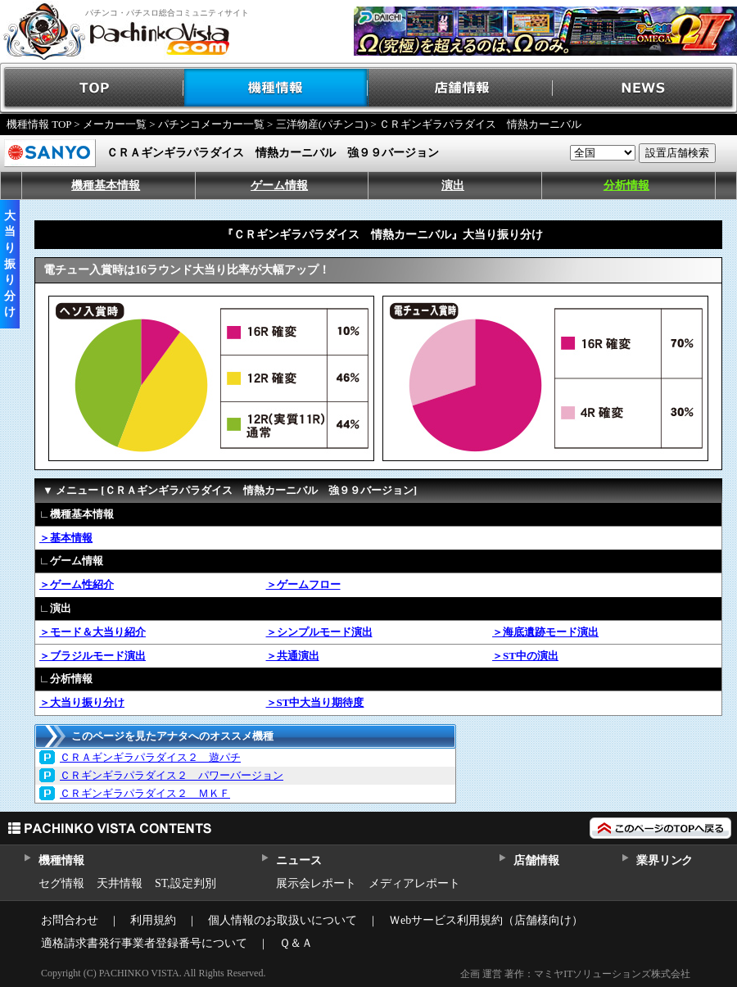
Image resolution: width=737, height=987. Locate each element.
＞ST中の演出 (525, 656)
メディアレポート (414, 883)
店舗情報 (460, 88)
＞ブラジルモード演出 (92, 656)
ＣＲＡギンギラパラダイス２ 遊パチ (150, 757)
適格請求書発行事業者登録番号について (144, 943)
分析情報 (626, 185)
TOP (92, 88)
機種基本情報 (105, 185)
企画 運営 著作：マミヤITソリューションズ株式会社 (575, 974)
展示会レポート (316, 883)
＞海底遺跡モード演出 (545, 632)
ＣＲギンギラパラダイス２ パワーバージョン (171, 775)
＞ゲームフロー (303, 584)
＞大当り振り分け (81, 702)
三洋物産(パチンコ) (322, 124)
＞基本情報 (66, 538)
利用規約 (153, 920)
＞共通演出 (292, 656)
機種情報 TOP (39, 124)
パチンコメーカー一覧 (211, 124)
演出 (452, 185)
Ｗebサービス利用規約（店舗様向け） (486, 920)
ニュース (298, 860)
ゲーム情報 (279, 185)
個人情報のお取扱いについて (282, 920)
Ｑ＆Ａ (296, 943)
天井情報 (119, 883)
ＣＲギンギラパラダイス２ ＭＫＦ (145, 793)
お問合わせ (69, 920)
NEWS (645, 88)
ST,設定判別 (185, 883)
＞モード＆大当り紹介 (92, 632)
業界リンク (664, 860)
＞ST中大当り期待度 (315, 702)
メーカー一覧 (115, 124)
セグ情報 (61, 883)
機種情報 (276, 88)
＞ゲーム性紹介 (76, 584)
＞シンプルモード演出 (319, 632)
